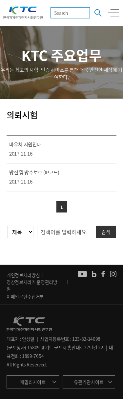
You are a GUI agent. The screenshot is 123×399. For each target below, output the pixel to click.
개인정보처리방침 (23, 275)
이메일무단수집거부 (25, 296)
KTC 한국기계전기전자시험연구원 (23, 12)
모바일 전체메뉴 (113, 12)
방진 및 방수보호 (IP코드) (34, 172)
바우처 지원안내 (25, 144)
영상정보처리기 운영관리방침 (32, 285)
